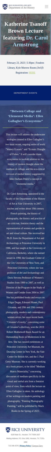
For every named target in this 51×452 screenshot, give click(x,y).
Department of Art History (22, 7)
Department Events (25, 93)
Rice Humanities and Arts (20, 5)
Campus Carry (37, 446)
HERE (32, 72)
